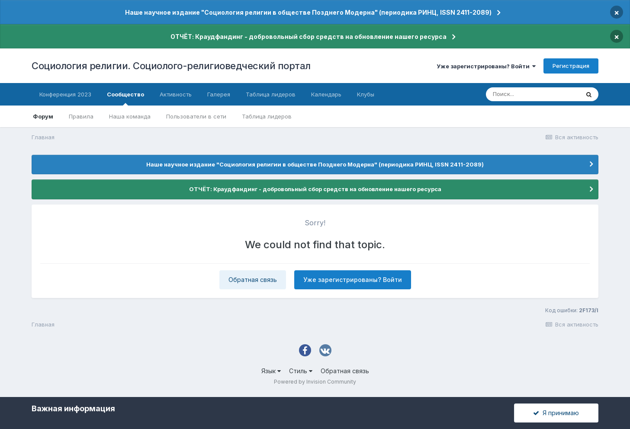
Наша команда (130, 116)
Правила (81, 116)
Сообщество (125, 98)
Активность (176, 94)
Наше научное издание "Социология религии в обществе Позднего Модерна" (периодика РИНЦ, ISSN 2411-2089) (308, 12)
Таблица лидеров (267, 116)
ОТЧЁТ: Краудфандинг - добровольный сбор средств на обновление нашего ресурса (308, 36)
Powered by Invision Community (315, 381)
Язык (271, 371)
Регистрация (571, 65)
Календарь (326, 94)
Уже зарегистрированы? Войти (486, 66)
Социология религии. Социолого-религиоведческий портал (171, 65)
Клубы (365, 94)
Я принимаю (556, 412)
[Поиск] (532, 94)
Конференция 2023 (65, 94)
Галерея (218, 94)
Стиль (300, 371)
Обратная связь (252, 279)
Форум (43, 116)
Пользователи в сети (196, 116)
